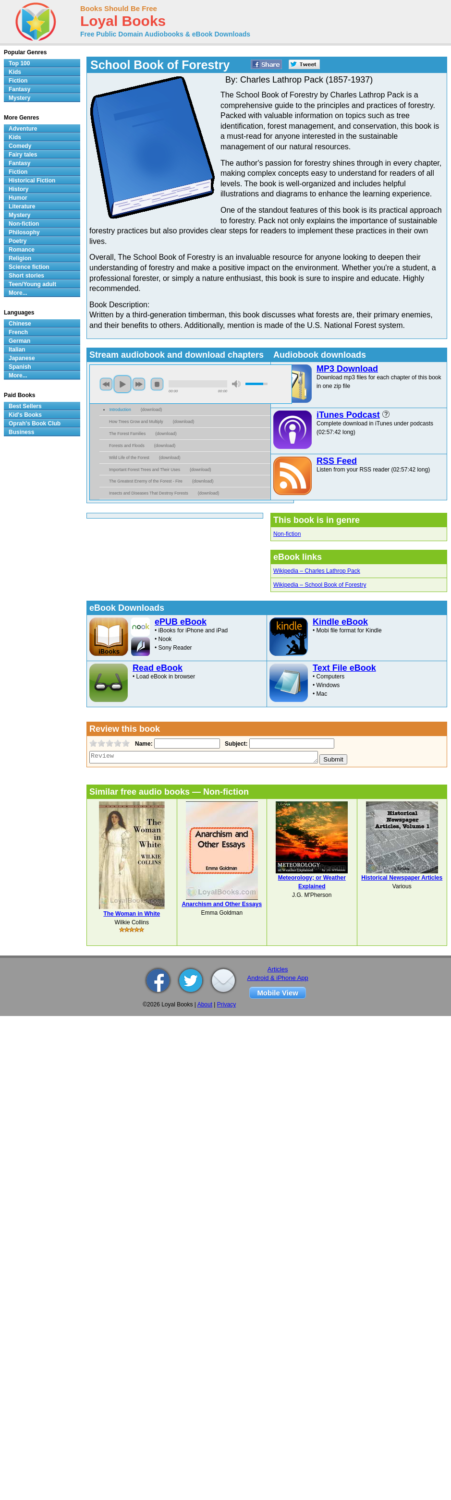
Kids (15, 72)
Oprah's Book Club (35, 423)
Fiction (18, 80)
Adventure (23, 128)
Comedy (20, 146)
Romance (22, 249)
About (204, 1004)
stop (157, 384)
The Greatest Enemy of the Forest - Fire (146, 481)
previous (106, 384)
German (19, 341)
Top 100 (19, 63)
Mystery (19, 98)
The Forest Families (127, 433)
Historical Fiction (32, 180)
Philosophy (24, 232)
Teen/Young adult (32, 284)
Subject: (235, 743)
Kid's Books (25, 414)
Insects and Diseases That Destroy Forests (148, 493)
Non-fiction (287, 534)
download (151, 409)
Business (21, 432)
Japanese (22, 358)
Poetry (17, 241)
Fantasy (19, 89)
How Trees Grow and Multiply (136, 421)
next (139, 384)
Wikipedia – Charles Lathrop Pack (316, 571)
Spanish (20, 366)
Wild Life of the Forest (129, 457)
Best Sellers (25, 406)
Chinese (20, 323)
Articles (278, 969)
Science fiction (29, 267)
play (122, 384)
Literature (22, 206)
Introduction (120, 409)
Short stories (26, 275)
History (18, 189)
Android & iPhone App (277, 977)
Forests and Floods (127, 445)
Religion (20, 258)
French (18, 332)
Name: (143, 743)
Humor (18, 197)
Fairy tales (23, 154)
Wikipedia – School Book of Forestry (319, 584)
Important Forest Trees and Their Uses (144, 469)
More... (18, 293)
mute (236, 383)
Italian (17, 349)
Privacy (226, 1004)
